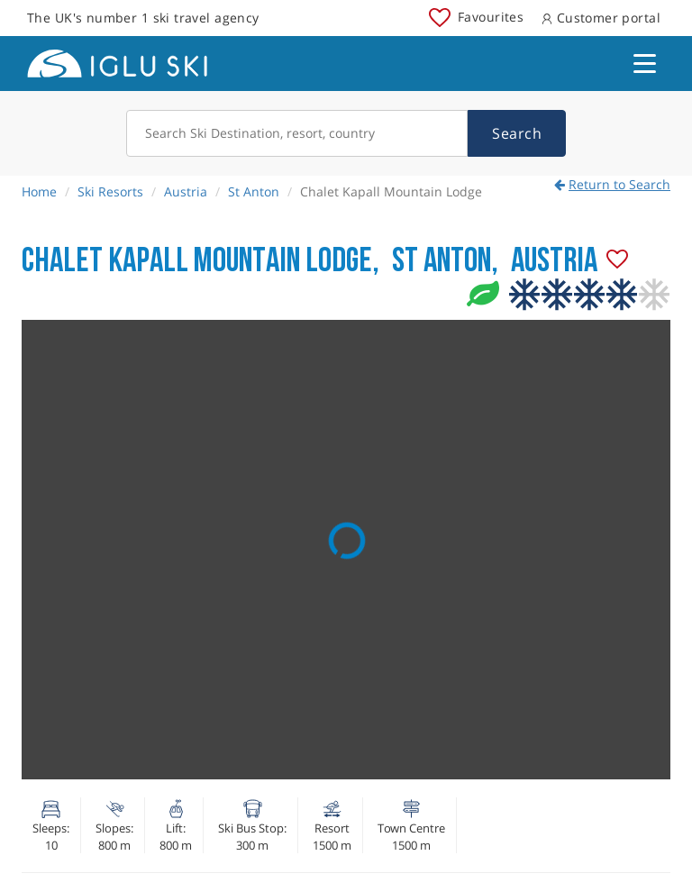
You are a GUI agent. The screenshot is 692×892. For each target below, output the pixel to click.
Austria (185, 191)
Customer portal (601, 17)
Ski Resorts (110, 191)
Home (39, 191)
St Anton (253, 191)
